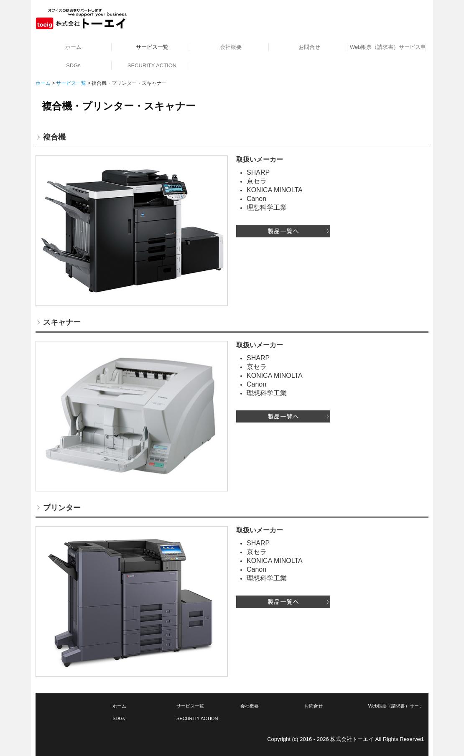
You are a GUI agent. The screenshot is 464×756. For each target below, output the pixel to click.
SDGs (73, 65)
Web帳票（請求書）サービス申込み (388, 47)
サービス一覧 (152, 47)
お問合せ (309, 47)
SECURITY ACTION (152, 65)
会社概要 (231, 47)
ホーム (73, 47)
